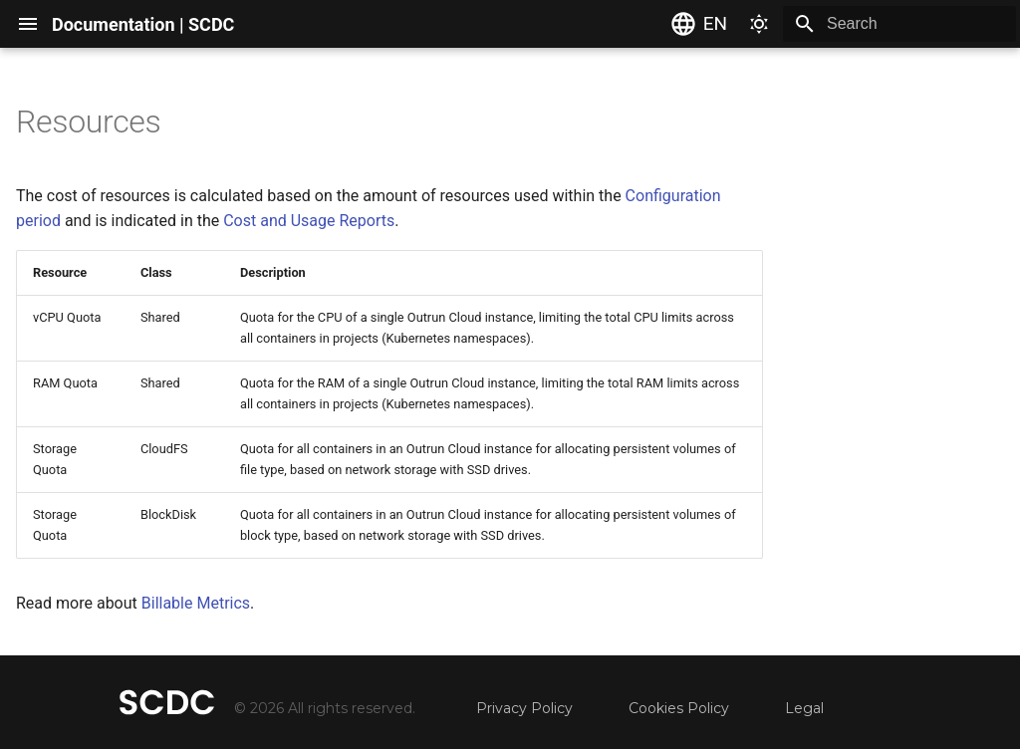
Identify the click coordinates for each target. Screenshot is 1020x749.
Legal (804, 708)
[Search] (899, 24)
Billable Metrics (195, 603)
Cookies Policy (679, 708)
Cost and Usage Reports (308, 220)
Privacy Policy (524, 708)
